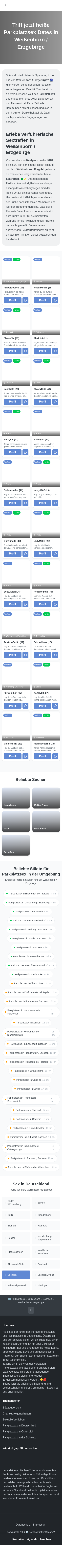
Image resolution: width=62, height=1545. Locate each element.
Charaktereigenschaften (17, 1413)
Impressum (39, 1524)
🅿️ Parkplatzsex (16, 1299)
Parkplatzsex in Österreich (18, 1431)
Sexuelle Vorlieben (14, 1419)
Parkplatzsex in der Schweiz (19, 1437)
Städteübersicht (12, 1407)
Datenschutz (23, 1524)
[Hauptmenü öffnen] (6, 5)
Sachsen (47, 1299)
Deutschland (33, 1299)
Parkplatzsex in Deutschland (19, 1425)
